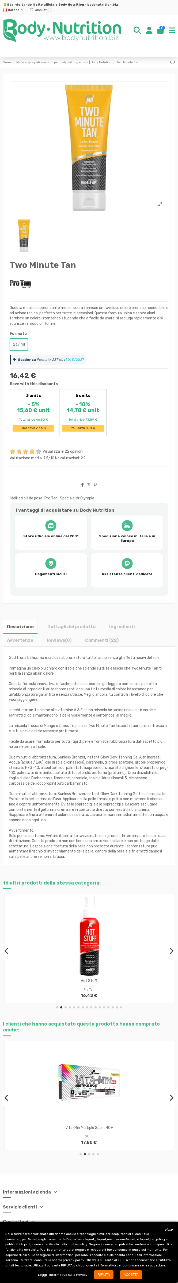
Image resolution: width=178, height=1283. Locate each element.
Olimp (89, 1136)
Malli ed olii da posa (26, 498)
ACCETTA (131, 1275)
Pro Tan (51, 498)
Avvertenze (20, 640)
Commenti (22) (102, 640)
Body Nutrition (71, 4)
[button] (57, 1007)
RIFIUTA (104, 1275)
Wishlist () (41, 10)
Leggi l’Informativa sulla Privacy (63, 1275)
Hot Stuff (89, 981)
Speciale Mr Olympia (77, 498)
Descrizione (20, 626)
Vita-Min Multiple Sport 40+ (89, 1127)
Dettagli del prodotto (71, 626)
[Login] (149, 30)
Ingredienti (122, 626)
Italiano (13, 10)
